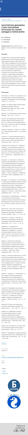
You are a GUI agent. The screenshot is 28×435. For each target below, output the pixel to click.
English (4, 371)
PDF (5, 343)
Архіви (8, 19)
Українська (5, 373)
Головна (3, 19)
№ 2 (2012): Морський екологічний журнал (11, 20)
